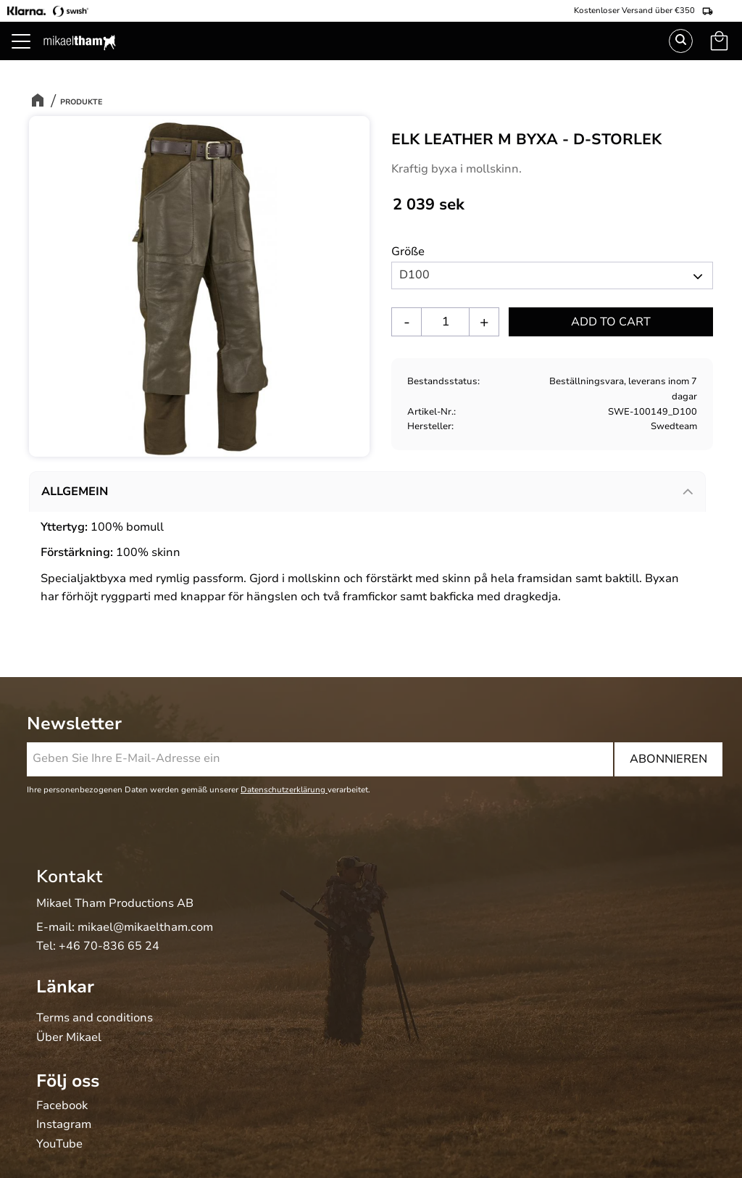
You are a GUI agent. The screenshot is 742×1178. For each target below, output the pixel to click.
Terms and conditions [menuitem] (94, 1018)
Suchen (680, 41)
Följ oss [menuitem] (67, 1080)
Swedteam (674, 426)
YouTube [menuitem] (59, 1144)
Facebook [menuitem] (62, 1106)
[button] (29, 58)
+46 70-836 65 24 (109, 946)
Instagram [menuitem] (63, 1125)
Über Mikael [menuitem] (68, 1038)
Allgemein (74, 491)
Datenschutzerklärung (284, 789)
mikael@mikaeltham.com (145, 927)
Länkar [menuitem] (65, 986)
